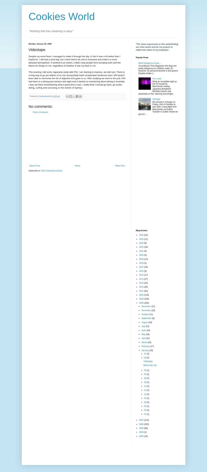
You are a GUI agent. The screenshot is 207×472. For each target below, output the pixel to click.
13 (145, 390)
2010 (141, 295)
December (146, 306)
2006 (141, 424)
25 (145, 370)
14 (145, 386)
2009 (141, 299)
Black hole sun (150, 365)
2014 (141, 279)
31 (145, 354)
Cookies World (62, 16)
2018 (141, 263)
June (143, 330)
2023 (141, 243)
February (145, 346)
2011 (141, 291)
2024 (141, 239)
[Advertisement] (77, 139)
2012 (141, 287)
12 (145, 394)
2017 (141, 267)
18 (145, 378)
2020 (141, 255)
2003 (141, 436)
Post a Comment (40, 112)
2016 (141, 271)
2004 (141, 432)
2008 (141, 303)
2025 (141, 235)
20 (145, 374)
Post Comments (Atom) (51, 171)
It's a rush (156, 78)
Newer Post (34, 166)
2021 (141, 251)
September (146, 318)
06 (145, 402)
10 (145, 398)
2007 (141, 420)
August (144, 322)
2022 (141, 247)
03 (145, 410)
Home (77, 166)
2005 (141, 428)
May (143, 334)
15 (145, 382)
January (145, 350)
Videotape (148, 361)
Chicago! (156, 99)
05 (145, 406)
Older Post (120, 166)
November (146, 310)
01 (145, 414)
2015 (141, 275)
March (144, 342)
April (143, 338)
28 (145, 358)
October (145, 314)
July (143, 326)
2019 (141, 259)
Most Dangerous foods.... (150, 63)
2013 (141, 283)
